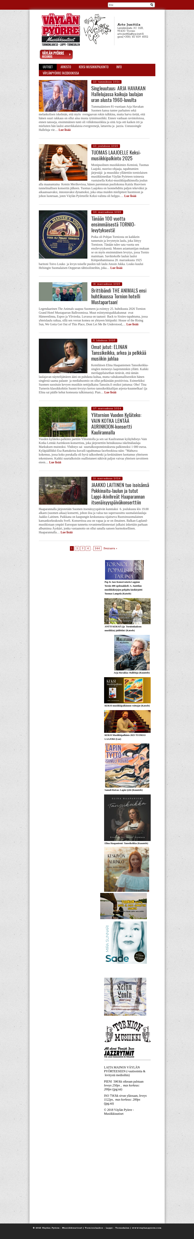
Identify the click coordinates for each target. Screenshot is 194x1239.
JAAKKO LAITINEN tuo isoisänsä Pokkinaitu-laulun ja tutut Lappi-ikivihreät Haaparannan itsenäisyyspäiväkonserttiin (120, 493)
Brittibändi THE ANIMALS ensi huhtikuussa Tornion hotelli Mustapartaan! (118, 296)
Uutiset (48, 67)
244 (97, 548)
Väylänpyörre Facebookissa (61, 73)
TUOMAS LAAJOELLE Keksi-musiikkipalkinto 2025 (116, 155)
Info (119, 67)
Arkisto (66, 67)
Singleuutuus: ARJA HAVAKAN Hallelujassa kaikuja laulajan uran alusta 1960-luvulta (118, 94)
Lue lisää (65, 129)
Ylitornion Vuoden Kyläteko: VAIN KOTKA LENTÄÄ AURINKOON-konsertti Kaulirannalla (116, 423)
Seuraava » (110, 548)
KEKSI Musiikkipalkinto (94, 67)
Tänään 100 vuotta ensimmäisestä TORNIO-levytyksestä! (113, 224)
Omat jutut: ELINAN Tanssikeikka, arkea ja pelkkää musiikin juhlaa (118, 352)
